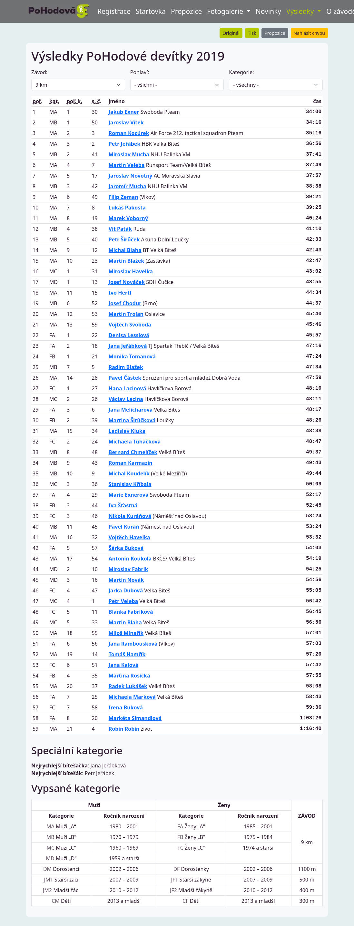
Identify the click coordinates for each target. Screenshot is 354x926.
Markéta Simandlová (135, 718)
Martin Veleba (127, 165)
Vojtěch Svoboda (130, 324)
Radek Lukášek (128, 686)
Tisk (252, 33)
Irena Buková (126, 707)
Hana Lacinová (127, 388)
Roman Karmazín (130, 462)
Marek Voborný (128, 218)
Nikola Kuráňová (130, 516)
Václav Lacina (126, 399)
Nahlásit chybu (309, 33)
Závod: (39, 72)
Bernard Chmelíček (133, 452)
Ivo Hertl (120, 292)
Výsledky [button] (301, 11)
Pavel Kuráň (124, 526)
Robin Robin (124, 728)
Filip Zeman (123, 196)
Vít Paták (120, 228)
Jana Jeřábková (128, 345)
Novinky (268, 11)
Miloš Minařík (126, 633)
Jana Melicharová (131, 409)
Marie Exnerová (129, 494)
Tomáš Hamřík (127, 654)
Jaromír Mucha (127, 186)
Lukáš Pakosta (127, 207)
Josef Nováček (127, 282)
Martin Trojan (126, 313)
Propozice (186, 11)
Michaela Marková (132, 696)
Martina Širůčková (132, 420)
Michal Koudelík (129, 473)
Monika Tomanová (132, 356)
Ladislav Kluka (127, 430)
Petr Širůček (124, 239)
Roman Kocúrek (129, 133)
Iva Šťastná (123, 505)
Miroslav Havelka (131, 271)
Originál (231, 33)
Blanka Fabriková (131, 611)
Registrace (114, 11)
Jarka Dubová (126, 590)
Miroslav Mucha (129, 154)
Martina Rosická (129, 675)
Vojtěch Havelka (129, 537)
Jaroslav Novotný (130, 175)
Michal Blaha (125, 250)
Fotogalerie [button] (226, 11)
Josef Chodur (125, 303)
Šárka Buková (126, 547)
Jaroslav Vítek (126, 122)
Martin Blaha (125, 622)
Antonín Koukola (130, 558)
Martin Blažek (126, 260)
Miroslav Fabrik (128, 569)
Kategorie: (241, 72)
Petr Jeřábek (125, 143)
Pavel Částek (125, 377)
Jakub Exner (124, 111)
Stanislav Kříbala (130, 484)
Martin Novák (126, 579)
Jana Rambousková (133, 643)
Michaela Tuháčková (135, 441)
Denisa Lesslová (129, 335)
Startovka (151, 11)
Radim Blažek (126, 367)
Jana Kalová (123, 664)
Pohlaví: (139, 72)
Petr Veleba (123, 601)
